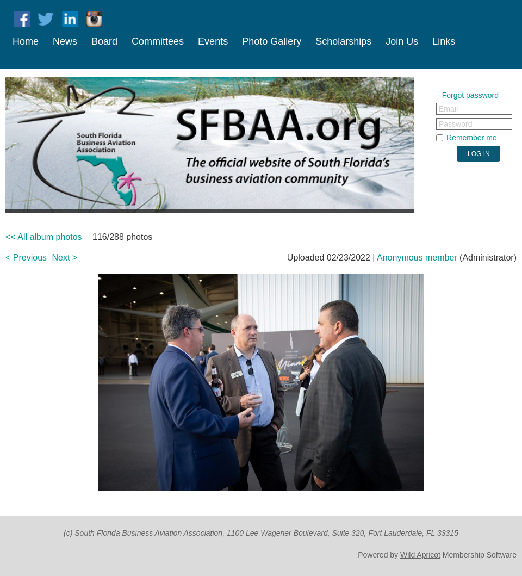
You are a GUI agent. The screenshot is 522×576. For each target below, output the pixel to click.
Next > (65, 257)
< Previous (26, 257)
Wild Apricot (420, 554)
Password (455, 124)
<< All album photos (43, 236)
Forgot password (470, 95)
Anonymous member (417, 257)
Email (448, 108)
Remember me (471, 137)
